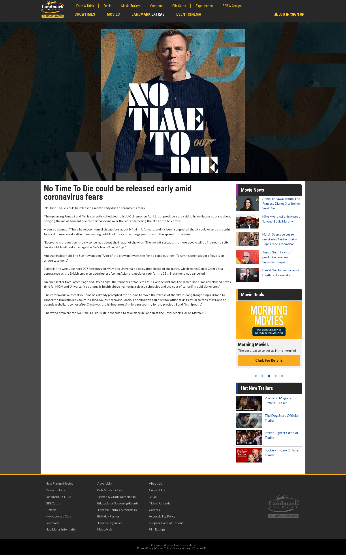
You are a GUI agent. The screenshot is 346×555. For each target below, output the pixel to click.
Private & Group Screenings (116, 496)
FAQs (153, 496)
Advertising (105, 483)
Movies (113, 14)
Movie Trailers (131, 6)
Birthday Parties (108, 516)
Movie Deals (252, 294)
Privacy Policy (145, 548)
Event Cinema (188, 14)
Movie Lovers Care (58, 516)
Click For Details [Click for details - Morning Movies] (269, 360)
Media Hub (104, 529)
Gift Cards (179, 6)
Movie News (252, 190)
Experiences (204, 6)
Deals (107, 6)
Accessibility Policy (162, 516)
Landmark (148, 14)
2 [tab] (262, 376)
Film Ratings (157, 529)
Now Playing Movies (59, 483)
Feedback (52, 523)
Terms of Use (201, 548)
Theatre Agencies (109, 523)
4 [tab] (275, 376)
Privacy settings (182, 548)
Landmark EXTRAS (58, 496)
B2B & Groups (232, 6)
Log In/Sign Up (289, 14)
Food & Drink (85, 6)
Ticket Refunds (159, 503)
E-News (51, 510)
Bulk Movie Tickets (110, 490)
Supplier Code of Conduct (167, 523)
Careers (154, 510)
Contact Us (157, 490)
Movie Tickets (55, 490)
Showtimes (85, 14)
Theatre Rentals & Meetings (117, 510)
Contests (156, 6)
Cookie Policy (163, 548)
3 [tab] (269, 376)
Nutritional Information (61, 529)
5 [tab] (282, 376)
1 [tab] (256, 376)
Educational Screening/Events (118, 503)
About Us (155, 483)
